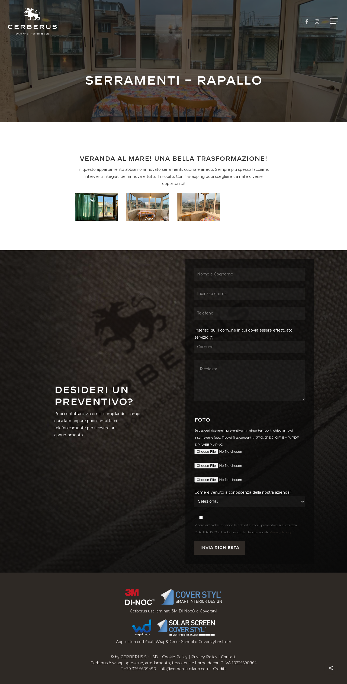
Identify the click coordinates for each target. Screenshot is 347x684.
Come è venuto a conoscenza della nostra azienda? (242, 492)
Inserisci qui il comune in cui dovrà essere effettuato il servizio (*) (249, 365)
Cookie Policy (175, 656)
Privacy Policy (280, 532)
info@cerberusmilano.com (185, 668)
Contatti (228, 656)
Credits (219, 668)
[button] (334, 21)
